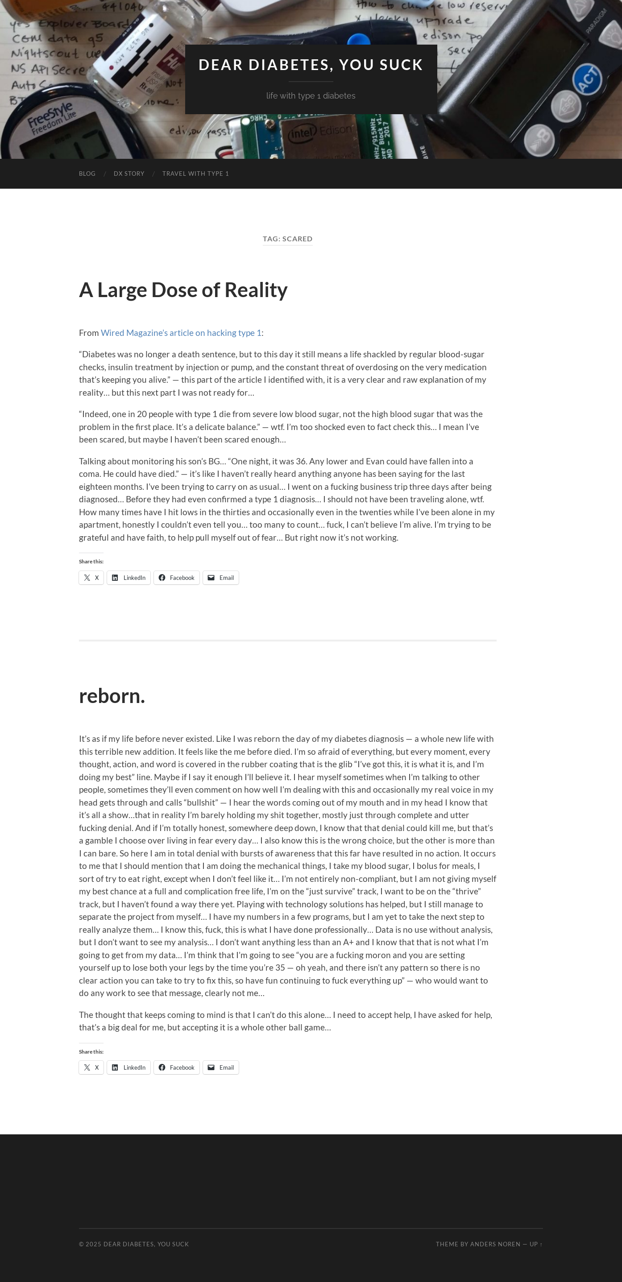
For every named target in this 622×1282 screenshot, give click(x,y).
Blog (87, 173)
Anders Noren (495, 1244)
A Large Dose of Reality (183, 289)
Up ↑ (536, 1244)
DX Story (129, 173)
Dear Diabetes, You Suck (311, 64)
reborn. (112, 695)
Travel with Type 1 (195, 173)
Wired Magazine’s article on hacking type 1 (181, 332)
